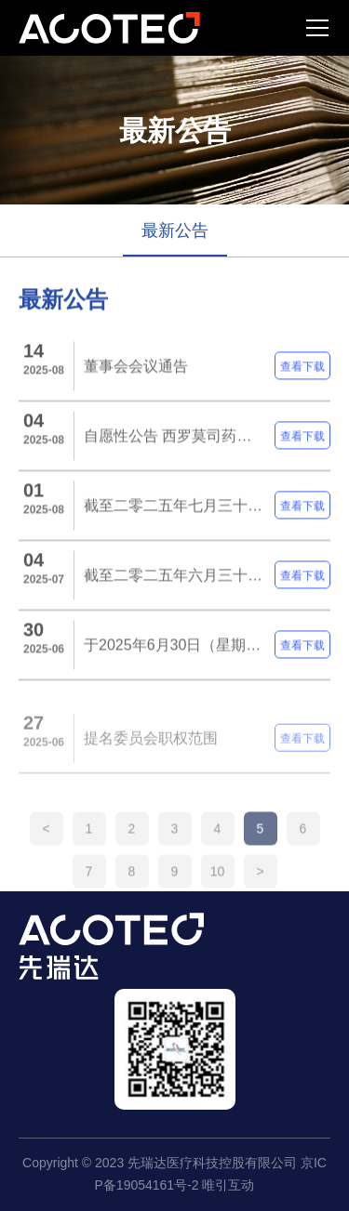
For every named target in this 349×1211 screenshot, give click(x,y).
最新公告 (174, 230)
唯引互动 (228, 1185)
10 (217, 883)
